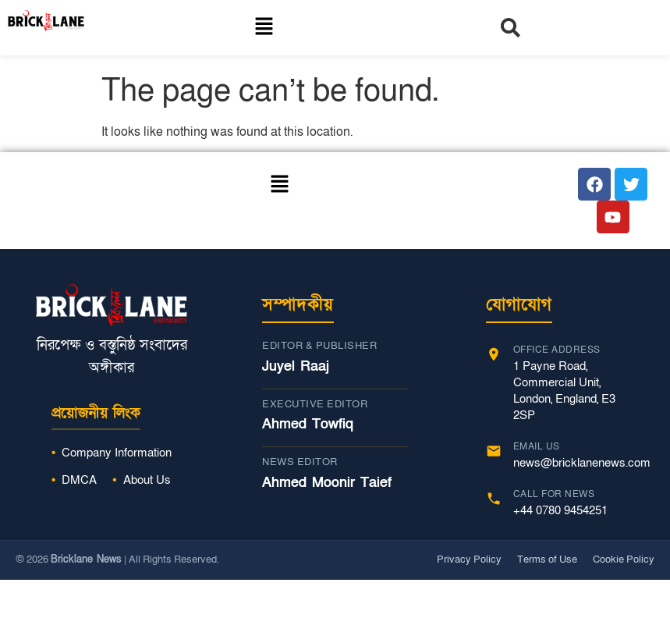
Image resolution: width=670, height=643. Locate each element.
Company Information (117, 452)
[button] (263, 27)
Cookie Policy (623, 559)
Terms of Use (547, 559)
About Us (147, 480)
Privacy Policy (469, 559)
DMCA (79, 480)
